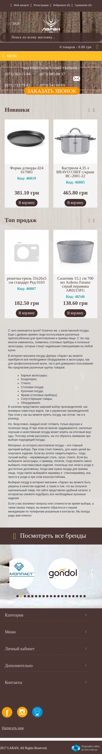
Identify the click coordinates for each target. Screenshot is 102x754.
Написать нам (13, 728)
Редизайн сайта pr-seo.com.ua (91, 748)
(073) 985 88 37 (52, 74)
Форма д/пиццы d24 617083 (27, 170)
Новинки (17, 109)
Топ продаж (21, 220)
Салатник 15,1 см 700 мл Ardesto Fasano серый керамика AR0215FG (75, 284)
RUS (16, 23)
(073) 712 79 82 (17, 85)
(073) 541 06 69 (52, 85)
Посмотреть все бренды (53, 535)
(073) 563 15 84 (17, 74)
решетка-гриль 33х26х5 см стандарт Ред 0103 (27, 280)
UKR (9, 23)
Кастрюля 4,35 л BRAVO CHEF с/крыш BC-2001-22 (75, 172)
